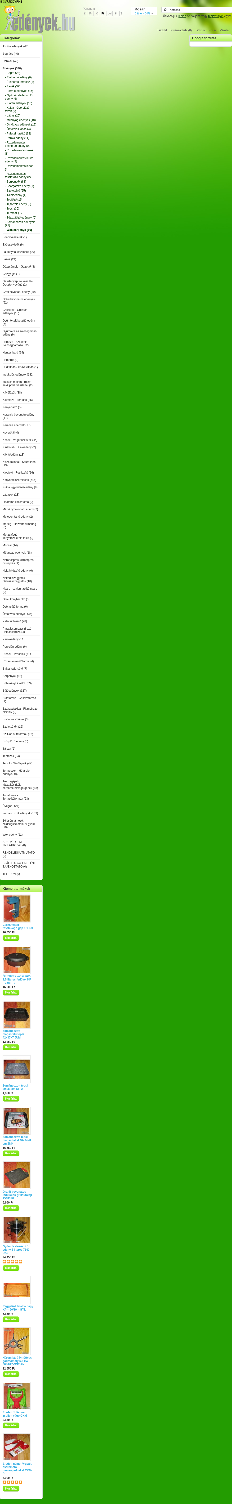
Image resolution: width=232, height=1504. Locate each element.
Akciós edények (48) (15, 46)
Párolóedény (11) (13, 639)
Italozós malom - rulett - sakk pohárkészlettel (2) (18, 383)
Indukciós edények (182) (18, 374)
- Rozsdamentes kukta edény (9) (19, 160)
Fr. (91, 13)
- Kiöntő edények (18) (18, 103)
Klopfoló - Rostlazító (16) (18, 472)
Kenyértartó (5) (12, 407)
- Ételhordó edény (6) (18, 77)
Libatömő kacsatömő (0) (18, 502)
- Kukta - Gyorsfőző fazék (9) (17, 109)
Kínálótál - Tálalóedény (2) (19, 447)
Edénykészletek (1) (15, 237)
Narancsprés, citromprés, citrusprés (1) (18, 561)
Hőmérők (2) (10, 360)
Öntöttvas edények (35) (17, 614)
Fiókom (200, 30)
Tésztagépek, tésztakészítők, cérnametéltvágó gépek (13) (20, 785)
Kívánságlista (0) (181, 30)
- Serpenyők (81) (15, 181)
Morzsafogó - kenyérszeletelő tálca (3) (18, 536)
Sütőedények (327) (15, 690)
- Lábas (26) (12, 115)
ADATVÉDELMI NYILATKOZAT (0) (14, 843)
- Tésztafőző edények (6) (20, 217)
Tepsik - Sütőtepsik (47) (17, 763)
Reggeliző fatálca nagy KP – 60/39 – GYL (18, 1308)
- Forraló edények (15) (19, 91)
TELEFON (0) (11, 874)
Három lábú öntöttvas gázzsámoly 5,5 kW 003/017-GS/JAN (17, 1361)
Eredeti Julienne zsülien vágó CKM (15, 1414)
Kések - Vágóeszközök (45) (20, 440)
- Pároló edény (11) (17, 138)
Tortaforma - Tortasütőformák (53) (16, 797)
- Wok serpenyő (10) (18, 230)
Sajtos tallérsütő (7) (15, 668)
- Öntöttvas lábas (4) (18, 129)
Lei (110, 13)
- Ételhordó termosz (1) (19, 82)
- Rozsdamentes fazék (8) (19, 152)
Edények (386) (12, 68)
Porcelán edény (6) (15, 646)
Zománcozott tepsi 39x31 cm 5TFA (15, 1087)
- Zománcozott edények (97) (20, 223)
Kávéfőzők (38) (12, 392)
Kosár (212, 30)
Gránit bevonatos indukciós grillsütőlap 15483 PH (17, 1195)
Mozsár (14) (10, 545)
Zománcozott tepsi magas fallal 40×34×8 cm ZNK (17, 1140)
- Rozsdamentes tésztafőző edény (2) (18, 175)
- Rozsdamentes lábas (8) (19, 167)
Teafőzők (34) (11, 756)
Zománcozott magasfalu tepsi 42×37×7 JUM (13, 1034)
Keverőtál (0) (11, 432)
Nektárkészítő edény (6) (18, 570)
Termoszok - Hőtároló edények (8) (16, 772)
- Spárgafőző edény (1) (19, 186)
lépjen (182, 16)
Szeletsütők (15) (13, 726)
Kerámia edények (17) (17, 425)
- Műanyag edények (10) (20, 120)
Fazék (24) (9, 259)
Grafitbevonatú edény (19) (19, 292)
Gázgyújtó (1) (11, 274)
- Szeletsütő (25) (15, 190)
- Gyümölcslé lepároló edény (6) (18, 97)
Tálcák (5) (9, 748)
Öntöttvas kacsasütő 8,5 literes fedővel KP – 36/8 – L (17, 980)
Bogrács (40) (11, 53)
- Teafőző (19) (13, 199)
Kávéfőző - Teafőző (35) (18, 400)
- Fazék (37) (12, 86)
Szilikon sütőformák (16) (18, 734)
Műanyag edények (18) (17, 552)
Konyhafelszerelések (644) (19, 480)
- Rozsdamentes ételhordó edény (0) (17, 144)
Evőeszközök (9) (13, 244)
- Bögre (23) (12, 73)
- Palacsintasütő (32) (18, 133)
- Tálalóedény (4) (16, 195)
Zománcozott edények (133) (20, 813)
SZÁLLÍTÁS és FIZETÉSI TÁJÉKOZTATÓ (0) (19, 865)
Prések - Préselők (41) (17, 654)
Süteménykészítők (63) (17, 683)
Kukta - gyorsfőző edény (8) (20, 487)
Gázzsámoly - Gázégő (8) (19, 266)
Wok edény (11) (13, 834)
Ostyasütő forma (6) (15, 606)
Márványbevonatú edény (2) (20, 509)
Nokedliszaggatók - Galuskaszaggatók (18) (17, 579)
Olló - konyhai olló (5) (16, 599)
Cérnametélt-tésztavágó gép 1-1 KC (18, 926)
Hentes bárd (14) (13, 352)
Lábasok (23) (11, 494)
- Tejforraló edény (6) (18, 204)
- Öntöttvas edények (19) (20, 124)
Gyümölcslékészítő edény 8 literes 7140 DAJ (16, 1250)
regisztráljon (215, 16)
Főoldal (162, 30)
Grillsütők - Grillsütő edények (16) (15, 311)
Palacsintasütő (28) (15, 621)
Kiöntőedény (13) (13, 454)
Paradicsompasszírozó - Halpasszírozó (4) (18, 630)
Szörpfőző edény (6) (15, 741)
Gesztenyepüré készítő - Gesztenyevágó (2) (18, 283)
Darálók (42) (10, 61)
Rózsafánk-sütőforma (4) (18, 661)
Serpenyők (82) (12, 676)
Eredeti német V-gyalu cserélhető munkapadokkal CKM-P (17, 1468)
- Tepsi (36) (12, 208)
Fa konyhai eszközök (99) (19, 252)
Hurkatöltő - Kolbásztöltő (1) (20, 367)
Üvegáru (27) (11, 806)
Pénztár (225, 30)
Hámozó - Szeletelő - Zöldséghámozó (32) (16, 343)
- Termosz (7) (13, 213)
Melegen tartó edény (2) (18, 516)
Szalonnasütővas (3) (15, 719)
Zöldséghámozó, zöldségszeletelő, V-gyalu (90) (19, 824)
